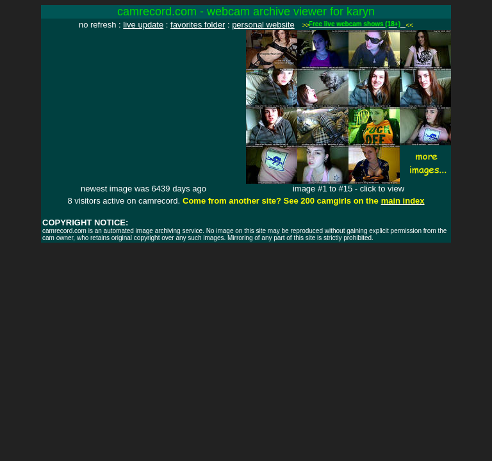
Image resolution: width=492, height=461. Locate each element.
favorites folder (197, 24)
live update (143, 24)
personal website (263, 24)
